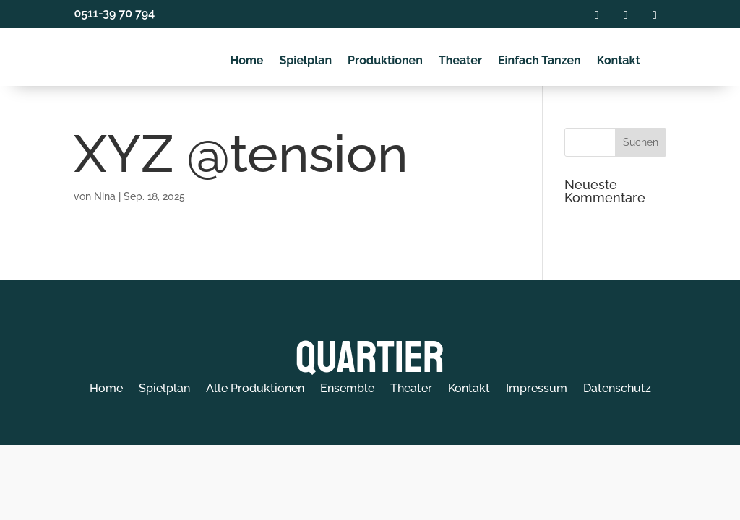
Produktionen (385, 61)
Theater (460, 61)
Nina (105, 196)
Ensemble (347, 389)
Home (246, 61)
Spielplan (305, 61)
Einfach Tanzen (539, 61)
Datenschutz (617, 389)
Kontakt (618, 61)
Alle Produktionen (255, 389)
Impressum (536, 389)
